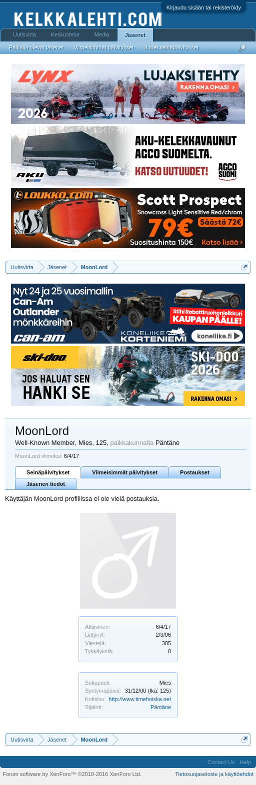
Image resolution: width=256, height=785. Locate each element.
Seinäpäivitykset (48, 472)
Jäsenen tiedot (45, 484)
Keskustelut (65, 34)
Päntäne (160, 707)
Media (102, 34)
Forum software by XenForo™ (72, 774)
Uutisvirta (24, 34)
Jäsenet (135, 35)
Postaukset (195, 472)
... (210, 47)
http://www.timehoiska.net (139, 699)
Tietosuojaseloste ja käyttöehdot (214, 774)
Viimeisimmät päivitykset (125, 472)
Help (245, 762)
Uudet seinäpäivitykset (171, 47)
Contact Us (221, 762)
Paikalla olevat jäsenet (36, 47)
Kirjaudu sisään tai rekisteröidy (203, 7)
